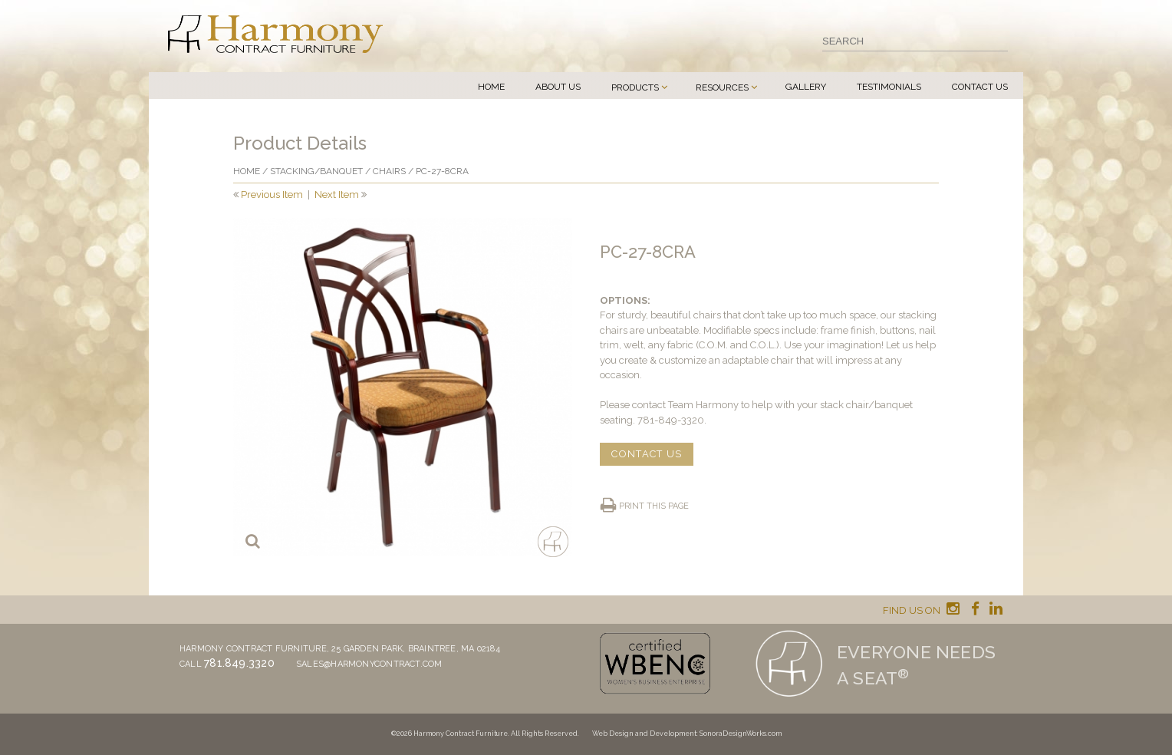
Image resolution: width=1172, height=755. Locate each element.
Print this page (654, 506)
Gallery (805, 86)
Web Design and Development (644, 733)
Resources (722, 87)
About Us (558, 86)
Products (635, 87)
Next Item (336, 194)
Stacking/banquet (316, 171)
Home (491, 86)
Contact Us (980, 86)
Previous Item (272, 194)
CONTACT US (646, 454)
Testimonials (889, 86)
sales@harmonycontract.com (369, 664)
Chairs (389, 171)
